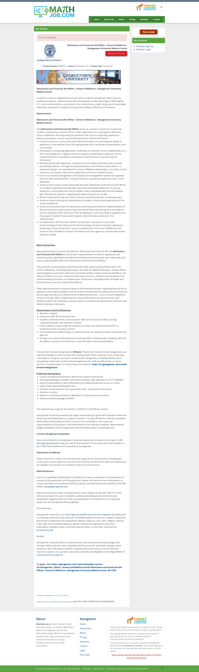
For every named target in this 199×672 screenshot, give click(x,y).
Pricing (132, 19)
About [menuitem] (83, 632)
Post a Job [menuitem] (85, 654)
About (121, 19)
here (96, 480)
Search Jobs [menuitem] (85, 628)
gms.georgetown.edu (47, 443)
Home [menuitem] (83, 624)
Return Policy (98, 668)
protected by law (45, 530)
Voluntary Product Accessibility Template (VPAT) (127, 668)
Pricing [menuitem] (83, 637)
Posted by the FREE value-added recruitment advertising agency (55, 601)
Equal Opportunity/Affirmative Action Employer (88, 514)
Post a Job (148, 31)
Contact (156, 19)
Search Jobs (109, 19)
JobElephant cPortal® (133, 645)
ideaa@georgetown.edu (56, 486)
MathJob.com (57, 668)
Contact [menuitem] (83, 646)
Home (96, 19)
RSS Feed (87, 668)
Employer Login (143, 49)
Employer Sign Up (144, 46)
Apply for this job (116, 53)
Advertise (144, 19)
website (75, 502)
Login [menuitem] (82, 650)
